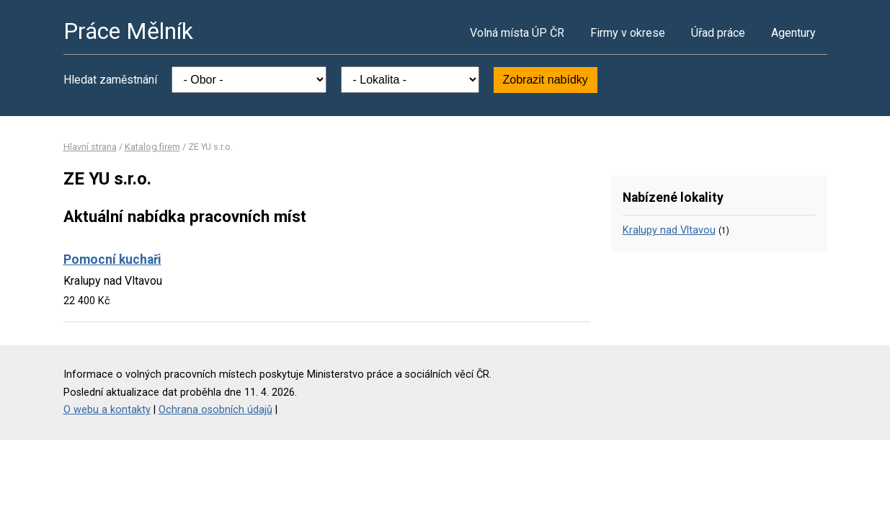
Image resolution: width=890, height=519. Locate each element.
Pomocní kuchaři (112, 259)
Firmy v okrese (627, 33)
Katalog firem (152, 146)
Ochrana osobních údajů (215, 410)
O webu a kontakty (107, 410)
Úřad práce (718, 33)
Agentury (793, 33)
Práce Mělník (128, 31)
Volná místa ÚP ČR (517, 33)
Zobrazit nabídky (545, 80)
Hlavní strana (90, 146)
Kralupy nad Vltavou (669, 230)
